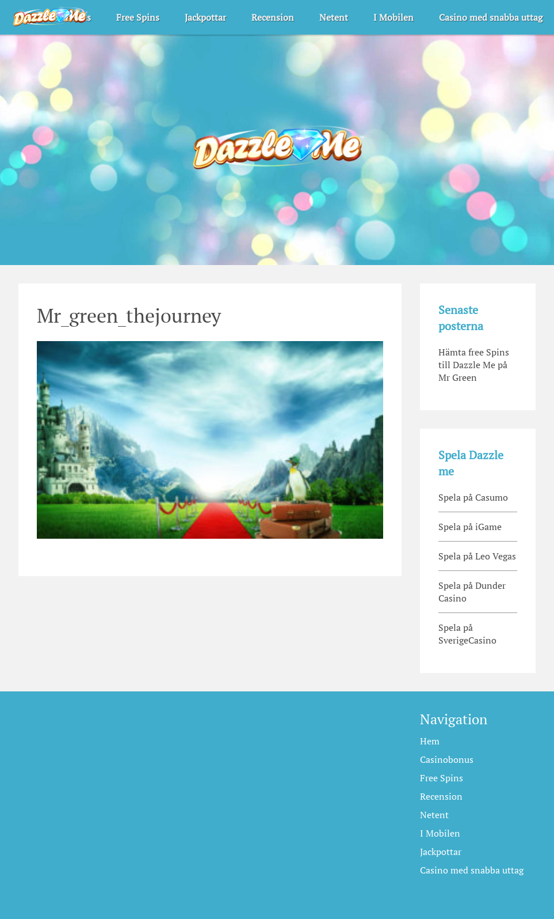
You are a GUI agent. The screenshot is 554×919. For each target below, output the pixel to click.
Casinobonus (446, 759)
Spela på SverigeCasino (467, 633)
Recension (272, 17)
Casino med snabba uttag (490, 17)
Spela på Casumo (473, 497)
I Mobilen (393, 17)
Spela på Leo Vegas (477, 556)
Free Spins (137, 17)
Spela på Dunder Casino (472, 591)
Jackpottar (205, 17)
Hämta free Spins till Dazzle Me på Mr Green (473, 365)
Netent (333, 17)
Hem (430, 741)
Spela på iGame (470, 526)
